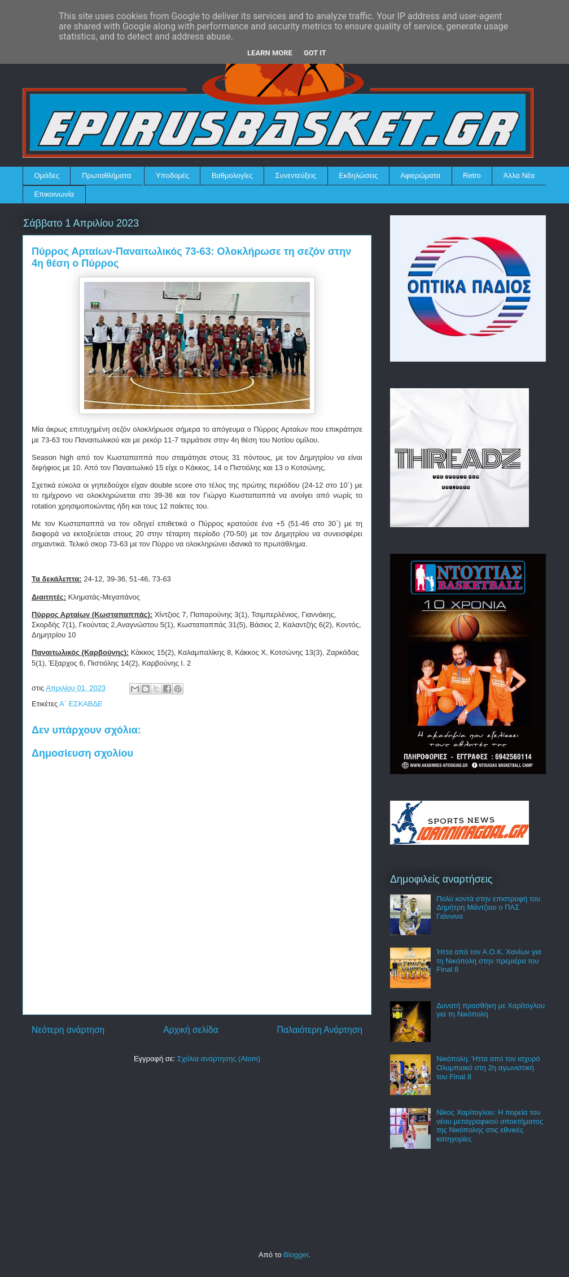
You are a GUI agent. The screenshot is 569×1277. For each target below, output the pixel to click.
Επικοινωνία (54, 194)
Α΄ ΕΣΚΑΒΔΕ (81, 704)
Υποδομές (172, 175)
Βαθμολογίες (232, 175)
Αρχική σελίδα (190, 1030)
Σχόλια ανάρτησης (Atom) (218, 1058)
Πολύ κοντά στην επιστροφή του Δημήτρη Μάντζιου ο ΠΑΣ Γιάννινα (488, 907)
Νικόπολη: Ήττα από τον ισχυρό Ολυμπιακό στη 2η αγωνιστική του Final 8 (488, 1067)
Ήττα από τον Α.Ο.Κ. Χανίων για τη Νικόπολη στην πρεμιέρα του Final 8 (488, 961)
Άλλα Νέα (519, 175)
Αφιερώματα (420, 175)
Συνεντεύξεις (296, 175)
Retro (472, 175)
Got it (315, 53)
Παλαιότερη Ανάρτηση (319, 1030)
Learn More (269, 53)
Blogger (295, 1254)
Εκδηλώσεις (358, 175)
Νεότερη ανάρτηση (68, 1030)
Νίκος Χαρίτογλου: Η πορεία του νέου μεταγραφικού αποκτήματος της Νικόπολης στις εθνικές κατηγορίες (489, 1125)
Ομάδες (46, 175)
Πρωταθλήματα (106, 175)
